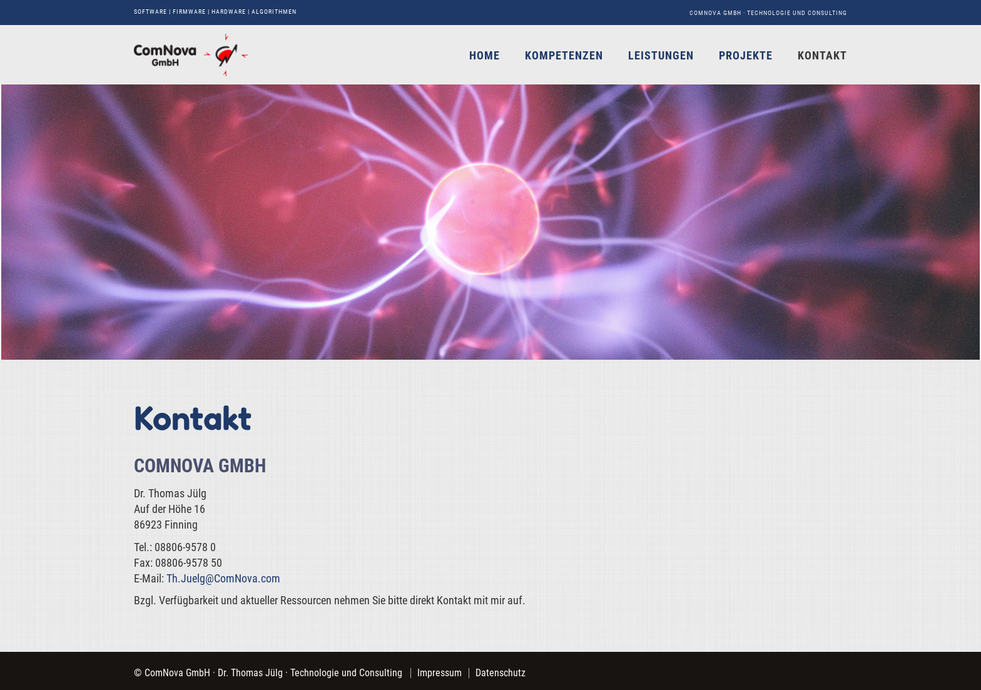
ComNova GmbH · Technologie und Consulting (768, 12)
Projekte (746, 55)
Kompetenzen (564, 55)
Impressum (439, 673)
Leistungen (661, 55)
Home (484, 55)
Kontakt (822, 55)
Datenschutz (500, 673)
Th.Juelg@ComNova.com (223, 578)
